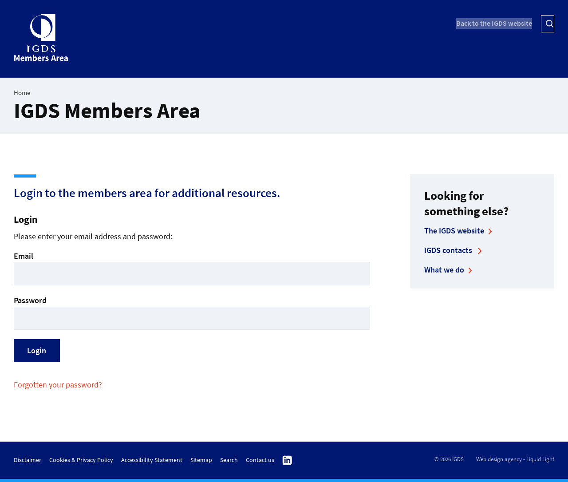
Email (192, 268)
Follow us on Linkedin (287, 461)
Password (192, 312)
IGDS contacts (449, 250)
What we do (444, 270)
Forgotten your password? (58, 384)
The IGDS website (454, 230)
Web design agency (499, 459)
